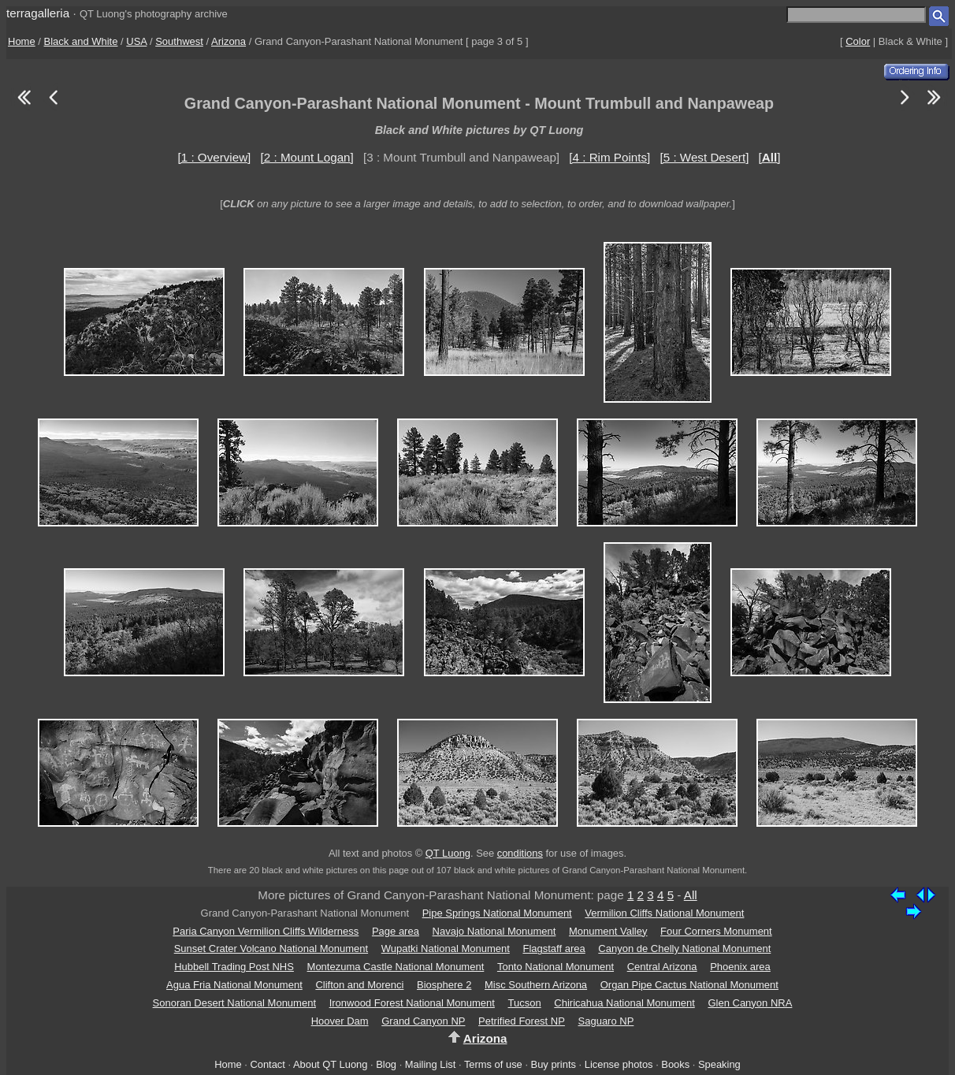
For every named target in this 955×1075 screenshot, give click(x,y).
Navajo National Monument (494, 931)
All (690, 895)
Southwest (179, 41)
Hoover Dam (340, 1021)
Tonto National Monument (555, 967)
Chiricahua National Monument (624, 1003)
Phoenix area (740, 967)
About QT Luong (330, 1064)
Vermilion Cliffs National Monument (664, 913)
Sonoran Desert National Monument (234, 1003)
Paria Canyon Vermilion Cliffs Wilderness (266, 931)
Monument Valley (608, 931)
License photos (619, 1064)
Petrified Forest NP (521, 1021)
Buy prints (553, 1064)
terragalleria (37, 13)
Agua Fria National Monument (234, 985)
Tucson (524, 1003)
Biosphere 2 (444, 985)
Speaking (719, 1064)
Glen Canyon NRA (750, 1003)
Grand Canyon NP (423, 1021)
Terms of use (493, 1064)
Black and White (81, 41)
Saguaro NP (606, 1021)
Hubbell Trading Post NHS (234, 967)
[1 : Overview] (214, 157)
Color (857, 41)
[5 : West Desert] (704, 157)
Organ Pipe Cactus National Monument (689, 985)
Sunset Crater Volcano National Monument (271, 948)
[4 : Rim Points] (609, 157)
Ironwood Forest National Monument (412, 1003)
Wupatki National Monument (445, 948)
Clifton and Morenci (359, 985)
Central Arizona (662, 967)
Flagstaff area (553, 948)
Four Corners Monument (716, 931)
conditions (520, 853)
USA (136, 41)
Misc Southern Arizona (536, 985)
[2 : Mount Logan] (307, 157)
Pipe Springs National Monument (497, 913)
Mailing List (430, 1064)
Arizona (228, 41)
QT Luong (447, 853)
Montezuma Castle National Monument (396, 967)
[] (770, 157)
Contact (267, 1064)
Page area (395, 931)
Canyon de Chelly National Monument (684, 948)
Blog (386, 1064)
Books (675, 1064)
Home (21, 41)
